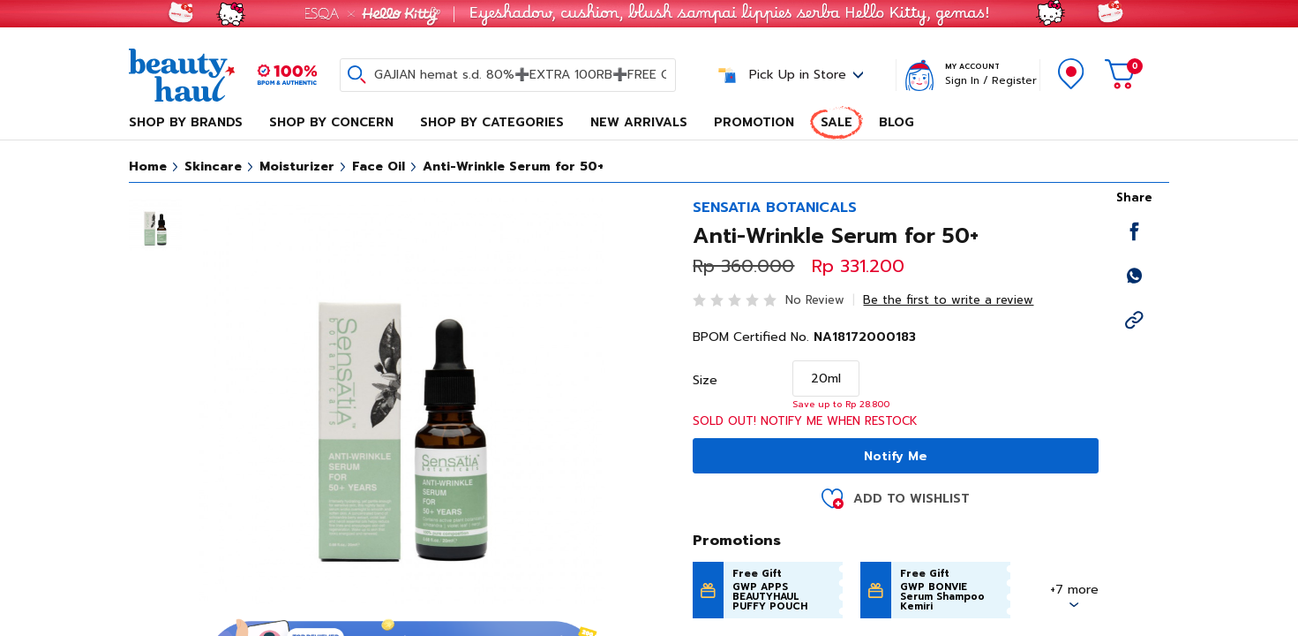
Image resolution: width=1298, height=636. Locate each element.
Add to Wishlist (911, 498)
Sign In (962, 80)
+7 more (1074, 589)
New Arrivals (638, 122)
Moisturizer (296, 166)
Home (148, 166)
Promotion (754, 122)
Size (705, 381)
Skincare (213, 166)
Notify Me (895, 456)
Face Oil (378, 166)
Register (1014, 80)
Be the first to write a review (948, 300)
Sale (836, 122)
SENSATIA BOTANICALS (775, 207)
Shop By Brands (186, 122)
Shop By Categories (492, 122)
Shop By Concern (331, 122)
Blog (896, 122)
